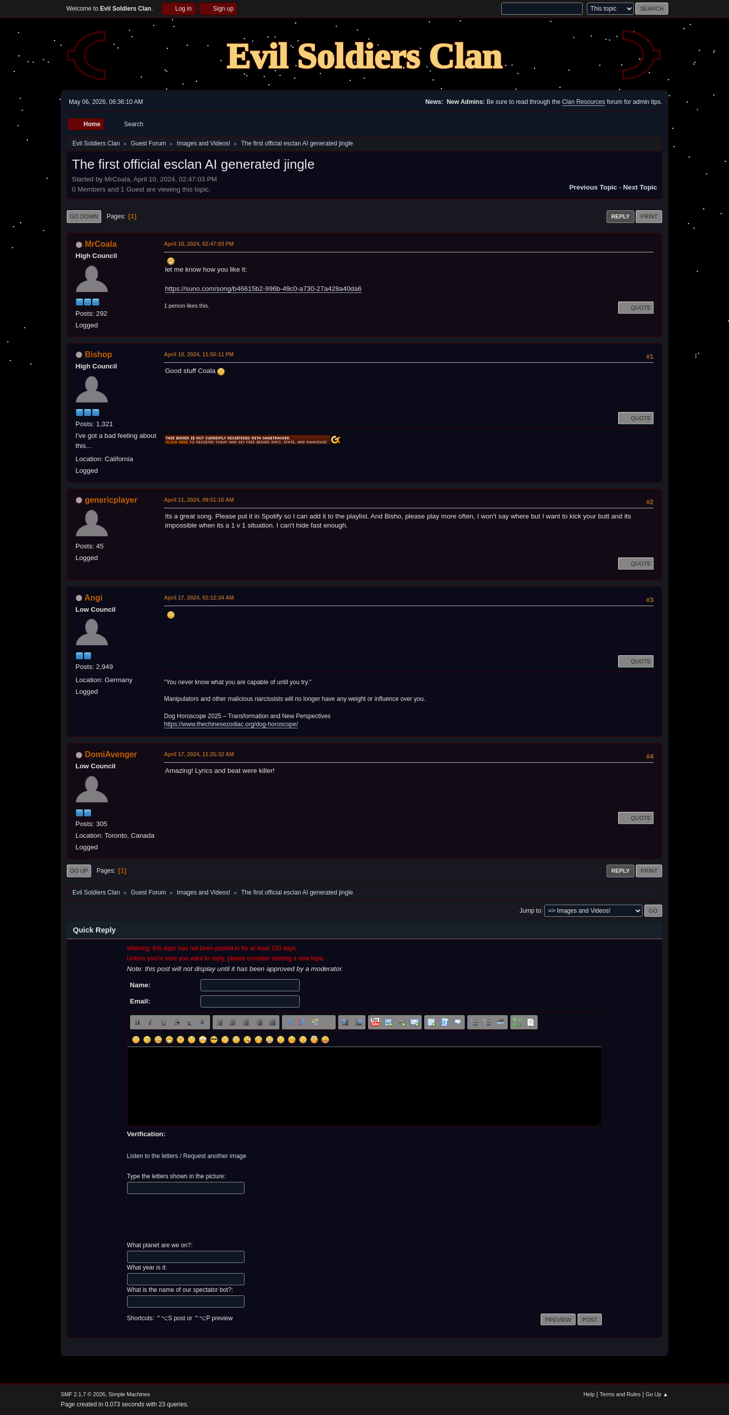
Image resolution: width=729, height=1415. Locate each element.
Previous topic (593, 187)
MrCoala (100, 244)
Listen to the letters (152, 1156)
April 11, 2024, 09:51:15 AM (199, 500)
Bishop (98, 354)
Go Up (79, 871)
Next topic (640, 187)
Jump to (530, 910)
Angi (94, 597)
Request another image (215, 1156)
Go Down (84, 216)
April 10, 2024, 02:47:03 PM (199, 244)
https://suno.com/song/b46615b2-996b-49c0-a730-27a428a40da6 (263, 288)
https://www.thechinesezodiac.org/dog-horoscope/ (231, 724)
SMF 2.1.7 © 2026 (83, 1394)
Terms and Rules (620, 1394)
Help (589, 1394)
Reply (620, 216)
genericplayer (111, 500)
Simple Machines (129, 1394)
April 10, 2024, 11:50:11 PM (199, 354)
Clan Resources (583, 101)
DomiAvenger (111, 754)
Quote (636, 308)
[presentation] (204, 1218)
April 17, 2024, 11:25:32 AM (199, 754)
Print (649, 216)
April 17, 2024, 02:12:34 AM (199, 597)
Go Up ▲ (656, 1394)
